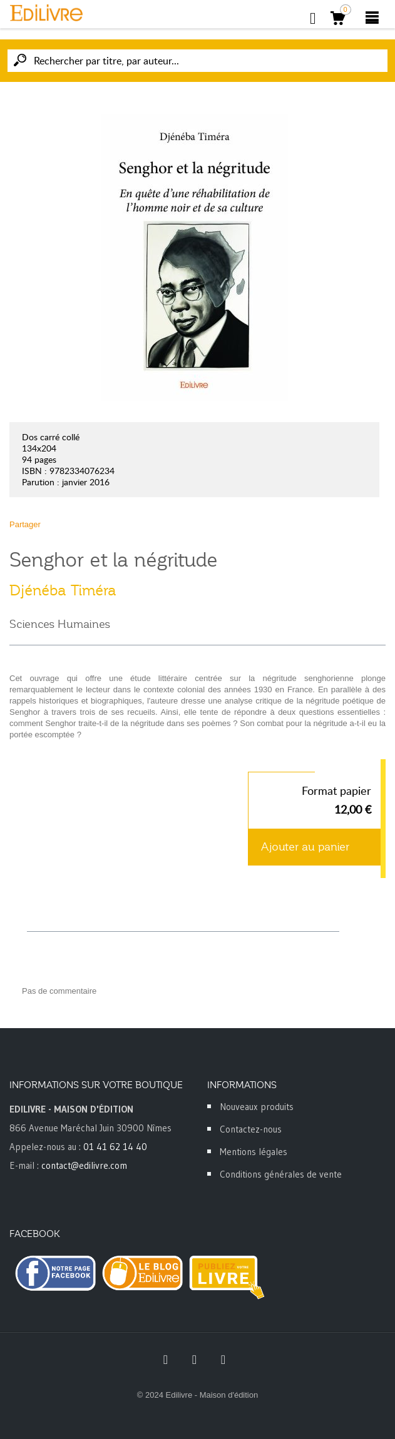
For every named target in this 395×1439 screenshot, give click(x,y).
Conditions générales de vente (281, 1174)
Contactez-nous (251, 1129)
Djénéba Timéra (62, 590)
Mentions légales (253, 1152)
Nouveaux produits (257, 1107)
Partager (25, 524)
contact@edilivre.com (84, 1165)
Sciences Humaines (59, 624)
